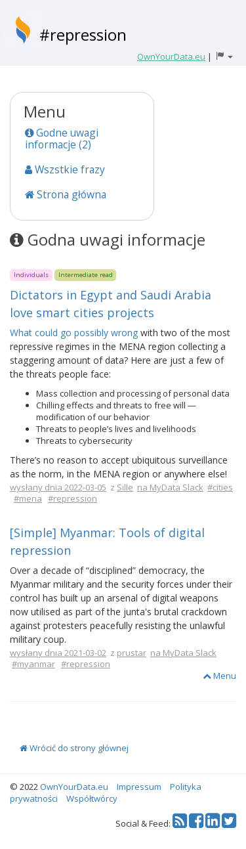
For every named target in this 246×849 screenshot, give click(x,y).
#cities (220, 487)
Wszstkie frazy (65, 169)
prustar (131, 653)
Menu (219, 676)
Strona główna (65, 194)
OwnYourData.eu (74, 787)
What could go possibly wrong (74, 332)
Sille (125, 487)
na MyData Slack (170, 487)
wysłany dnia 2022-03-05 (58, 487)
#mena (28, 498)
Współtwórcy (91, 798)
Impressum (139, 787)
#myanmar (33, 664)
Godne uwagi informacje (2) (61, 138)
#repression (83, 34)
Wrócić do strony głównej (74, 748)
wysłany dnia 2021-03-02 (58, 653)
